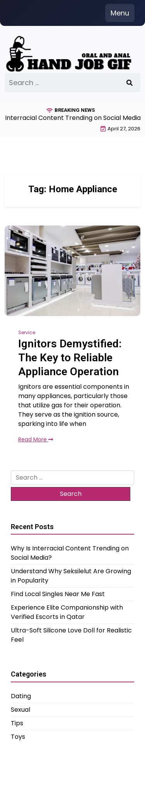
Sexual (20, 709)
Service (26, 332)
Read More (35, 439)
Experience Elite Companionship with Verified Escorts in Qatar (67, 612)
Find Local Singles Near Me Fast (58, 594)
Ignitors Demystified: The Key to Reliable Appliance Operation (69, 357)
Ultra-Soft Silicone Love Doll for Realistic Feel (71, 635)
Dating (21, 696)
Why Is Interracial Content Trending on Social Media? (70, 553)
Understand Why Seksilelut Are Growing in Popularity (71, 576)
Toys (18, 736)
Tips (17, 723)
